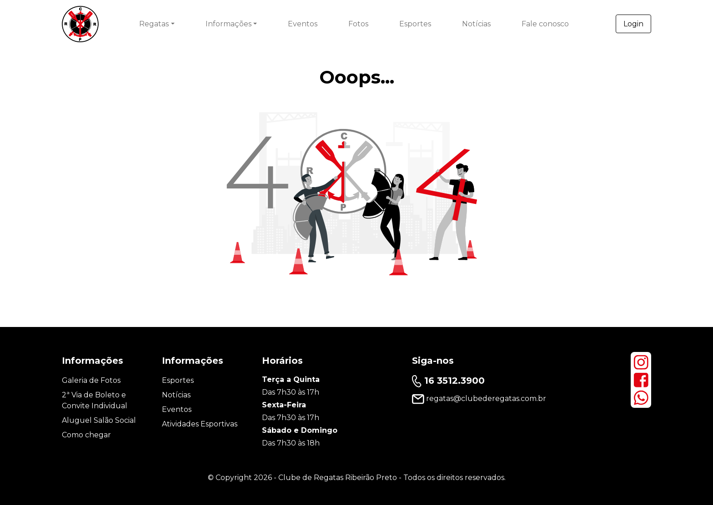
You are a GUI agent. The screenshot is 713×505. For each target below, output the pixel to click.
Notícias (476, 24)
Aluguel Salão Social (99, 420)
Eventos (302, 24)
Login (633, 24)
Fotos (358, 24)
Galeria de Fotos (91, 380)
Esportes (415, 24)
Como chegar (86, 435)
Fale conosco (545, 24)
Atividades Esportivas (199, 424)
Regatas (154, 24)
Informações (228, 24)
